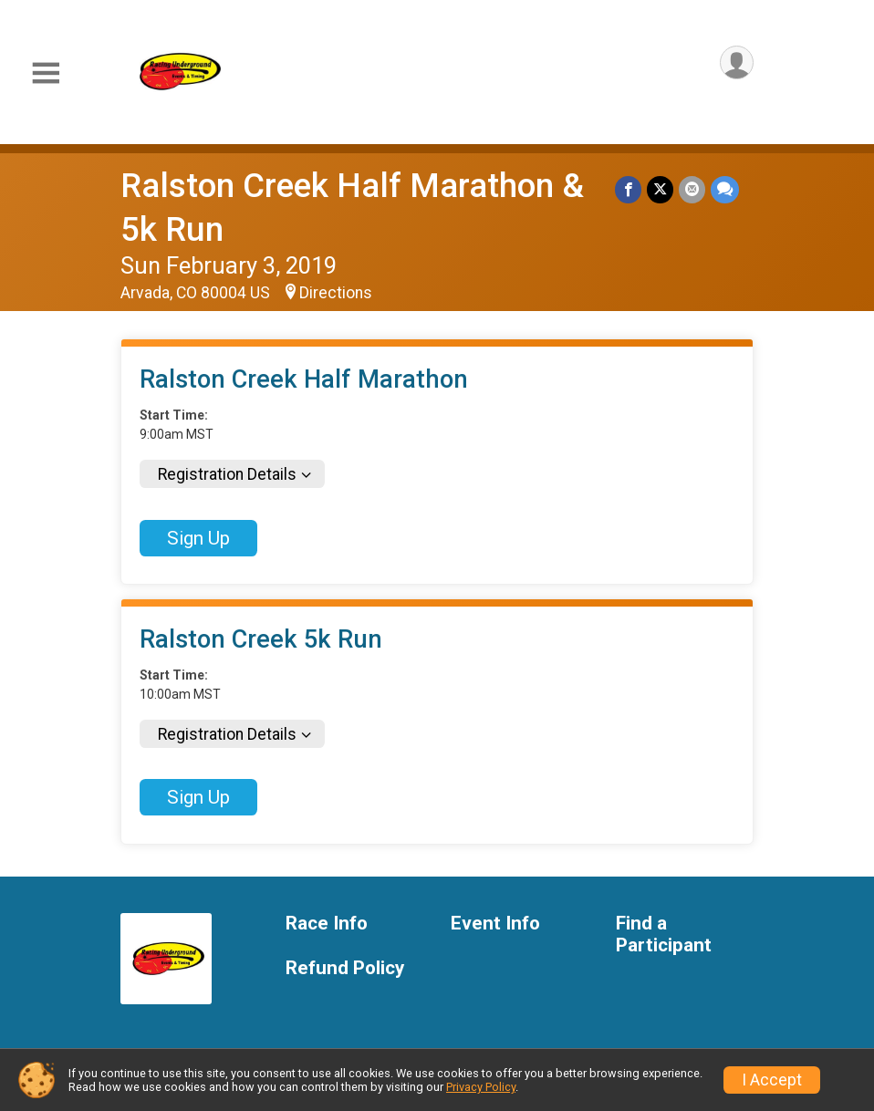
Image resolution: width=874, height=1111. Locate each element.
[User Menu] (737, 62)
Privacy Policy (480, 1087)
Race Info (327, 923)
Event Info (495, 923)
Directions (335, 293)
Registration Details (227, 474)
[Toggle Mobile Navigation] (45, 73)
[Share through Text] (725, 189)
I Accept (772, 1080)
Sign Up (198, 538)
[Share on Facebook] (628, 189)
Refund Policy (345, 968)
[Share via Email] (692, 189)
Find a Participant (664, 934)
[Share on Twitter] (660, 189)
